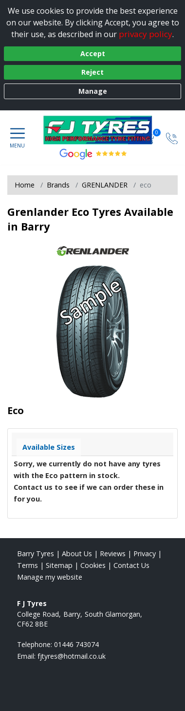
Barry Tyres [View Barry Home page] (35, 553)
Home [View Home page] (25, 184)
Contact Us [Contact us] (131, 565)
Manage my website (49, 577)
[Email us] (71, 656)
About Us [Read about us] (77, 553)
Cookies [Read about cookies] (93, 565)
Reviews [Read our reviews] (113, 553)
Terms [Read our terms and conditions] (27, 565)
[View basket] (149, 137)
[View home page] (102, 130)
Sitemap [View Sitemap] (59, 565)
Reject (92, 72)
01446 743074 (76, 644)
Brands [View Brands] (58, 184)
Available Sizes (48, 447)
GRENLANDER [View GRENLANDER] (105, 184)
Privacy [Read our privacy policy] (144, 553)
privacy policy (145, 34)
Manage (92, 91)
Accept (92, 53)
